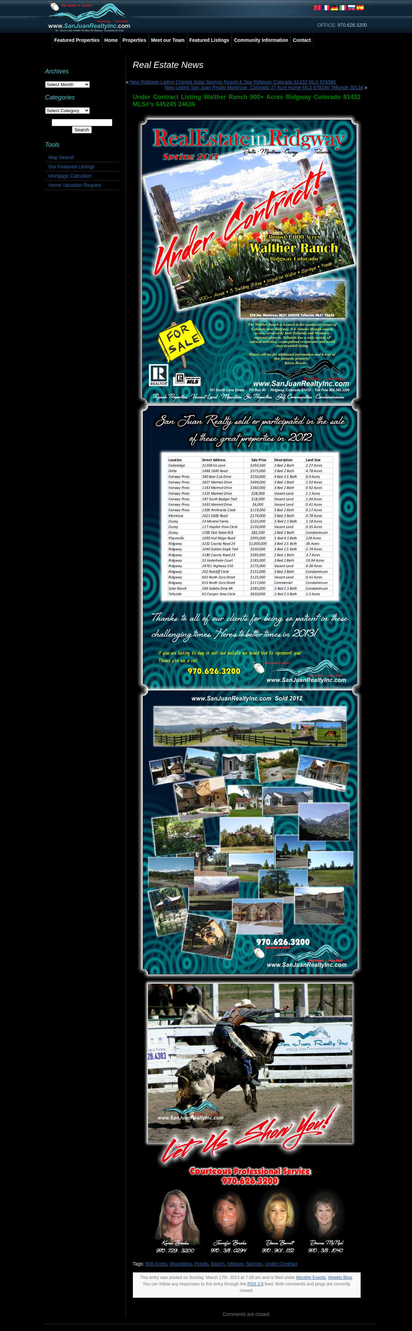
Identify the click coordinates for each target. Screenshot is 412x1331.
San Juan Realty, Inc (90, 16)
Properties (134, 40)
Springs (254, 1264)
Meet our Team (168, 40)
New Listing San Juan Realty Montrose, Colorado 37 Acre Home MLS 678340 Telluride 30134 (264, 87)
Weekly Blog (340, 1277)
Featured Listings (209, 40)
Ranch (217, 1264)
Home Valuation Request (75, 185)
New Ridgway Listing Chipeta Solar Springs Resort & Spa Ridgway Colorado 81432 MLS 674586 (233, 82)
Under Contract (281, 1264)
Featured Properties (77, 40)
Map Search (61, 157)
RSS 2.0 (255, 1284)
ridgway (235, 1264)
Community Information (261, 40)
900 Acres (156, 1264)
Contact (302, 40)
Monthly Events (311, 1277)
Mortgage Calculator (70, 176)
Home (111, 40)
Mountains (181, 1264)
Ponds (201, 1264)
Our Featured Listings (72, 166)
